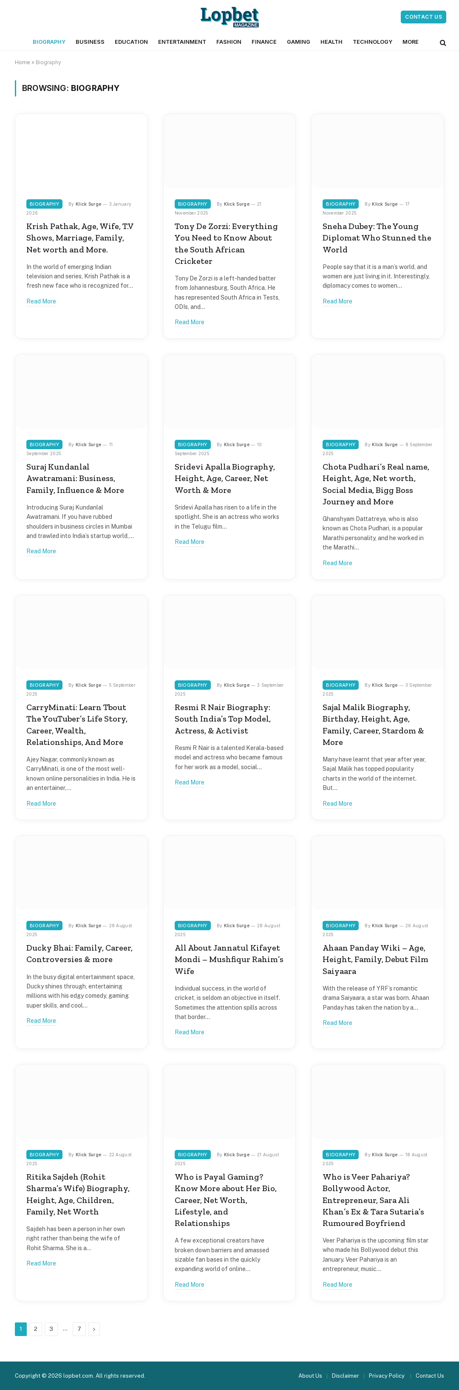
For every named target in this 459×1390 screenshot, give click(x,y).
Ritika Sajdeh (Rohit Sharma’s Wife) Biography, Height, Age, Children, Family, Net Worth (78, 1194)
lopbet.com (78, 1376)
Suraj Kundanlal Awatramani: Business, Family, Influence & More (75, 478)
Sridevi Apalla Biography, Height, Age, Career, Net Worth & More (225, 478)
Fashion (228, 42)
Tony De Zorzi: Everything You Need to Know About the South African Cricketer (226, 243)
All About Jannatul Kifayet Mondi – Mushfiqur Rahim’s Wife (229, 959)
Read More (41, 301)
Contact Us (423, 17)
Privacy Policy (387, 1376)
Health (331, 42)
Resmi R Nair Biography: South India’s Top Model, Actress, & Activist (223, 718)
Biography (49, 42)
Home (22, 62)
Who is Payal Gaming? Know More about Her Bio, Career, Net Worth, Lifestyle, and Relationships (226, 1200)
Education (131, 42)
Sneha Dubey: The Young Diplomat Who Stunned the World (377, 237)
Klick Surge (88, 204)
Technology (372, 42)
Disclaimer (345, 1376)
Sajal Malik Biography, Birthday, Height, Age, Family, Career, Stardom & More (373, 724)
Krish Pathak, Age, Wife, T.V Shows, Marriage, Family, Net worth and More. (79, 237)
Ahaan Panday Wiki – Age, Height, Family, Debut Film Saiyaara (375, 959)
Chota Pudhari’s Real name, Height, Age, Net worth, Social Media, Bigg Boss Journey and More (376, 484)
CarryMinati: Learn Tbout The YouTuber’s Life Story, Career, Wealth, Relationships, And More (77, 724)
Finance (264, 42)
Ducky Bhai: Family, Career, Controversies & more (79, 953)
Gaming (298, 42)
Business (90, 42)
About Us (310, 1376)
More (410, 42)
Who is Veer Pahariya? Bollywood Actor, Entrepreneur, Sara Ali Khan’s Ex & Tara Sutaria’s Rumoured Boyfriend (373, 1200)
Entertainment (182, 42)
